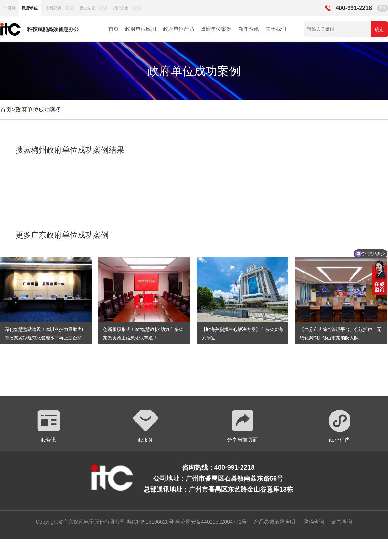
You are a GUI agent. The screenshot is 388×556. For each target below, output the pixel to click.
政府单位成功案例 (38, 109)
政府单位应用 (140, 29)
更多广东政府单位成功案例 (62, 234)
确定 (379, 29)
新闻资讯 (248, 29)
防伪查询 (314, 522)
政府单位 (30, 8)
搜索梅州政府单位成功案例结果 (70, 149)
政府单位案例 (216, 29)
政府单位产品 (178, 29)
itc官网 (9, 8)
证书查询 (341, 522)
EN (382, 8)
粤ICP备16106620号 (149, 522)
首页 (113, 29)
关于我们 (275, 29)
